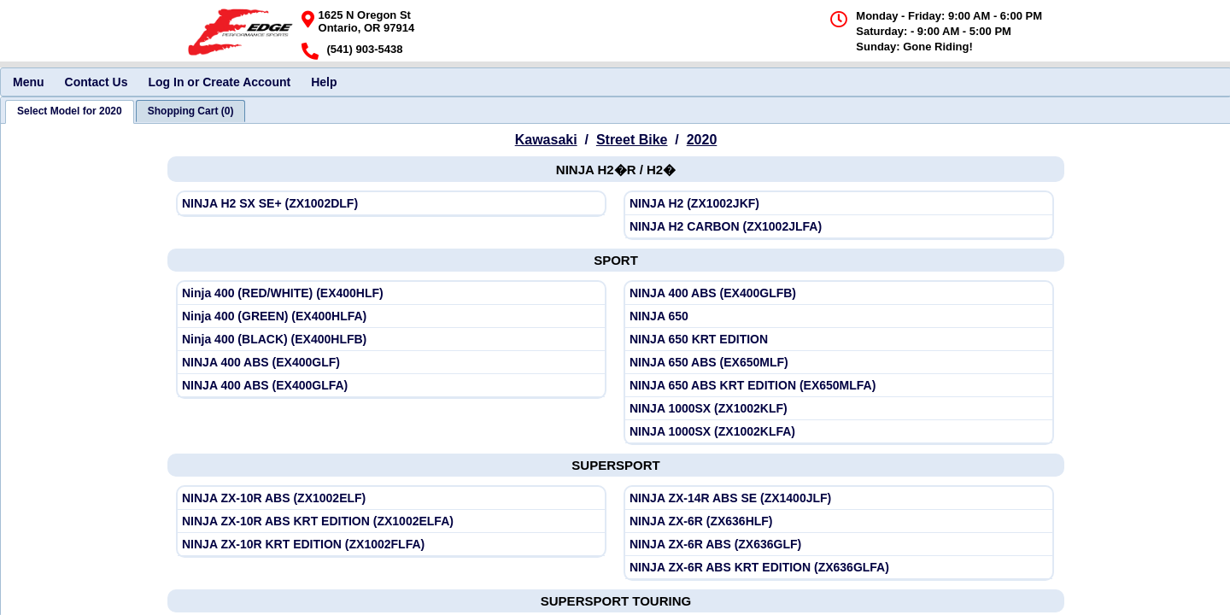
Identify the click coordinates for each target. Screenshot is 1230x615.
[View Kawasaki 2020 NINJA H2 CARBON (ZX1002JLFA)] (838, 226)
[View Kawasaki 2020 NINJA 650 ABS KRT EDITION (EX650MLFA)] (838, 385)
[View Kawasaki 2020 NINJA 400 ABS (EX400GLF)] (391, 362)
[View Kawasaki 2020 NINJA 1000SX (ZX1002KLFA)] (838, 431)
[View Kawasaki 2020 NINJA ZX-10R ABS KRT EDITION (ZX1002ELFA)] (391, 521)
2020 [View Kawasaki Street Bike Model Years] (702, 139)
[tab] (69, 112)
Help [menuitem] (324, 82)
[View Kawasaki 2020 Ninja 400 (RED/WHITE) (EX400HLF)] (391, 293)
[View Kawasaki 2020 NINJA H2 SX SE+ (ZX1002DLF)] (391, 203)
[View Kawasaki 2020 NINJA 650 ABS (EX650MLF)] (838, 362)
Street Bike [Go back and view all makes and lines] (632, 139)
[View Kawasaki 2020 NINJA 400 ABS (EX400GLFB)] (838, 293)
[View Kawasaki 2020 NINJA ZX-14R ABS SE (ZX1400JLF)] (838, 498)
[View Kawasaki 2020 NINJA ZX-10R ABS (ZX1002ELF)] (391, 498)
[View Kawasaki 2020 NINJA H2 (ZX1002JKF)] (838, 203)
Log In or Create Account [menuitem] (219, 82)
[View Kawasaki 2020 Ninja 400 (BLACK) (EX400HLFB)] (391, 339)
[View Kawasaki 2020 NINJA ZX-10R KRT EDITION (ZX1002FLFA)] (391, 544)
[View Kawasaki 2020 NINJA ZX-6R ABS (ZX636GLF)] (838, 544)
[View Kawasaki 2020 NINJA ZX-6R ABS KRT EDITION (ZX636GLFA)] (838, 567)
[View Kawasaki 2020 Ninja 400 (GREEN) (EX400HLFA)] (391, 316)
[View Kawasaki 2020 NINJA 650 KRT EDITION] (838, 339)
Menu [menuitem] (28, 82)
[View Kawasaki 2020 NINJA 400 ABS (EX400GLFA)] (391, 385)
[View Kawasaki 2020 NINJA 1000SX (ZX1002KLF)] (838, 408)
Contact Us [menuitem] (96, 82)
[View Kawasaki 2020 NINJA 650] (838, 316)
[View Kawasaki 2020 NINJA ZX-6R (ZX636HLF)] (838, 521)
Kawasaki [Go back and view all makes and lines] (546, 139)
